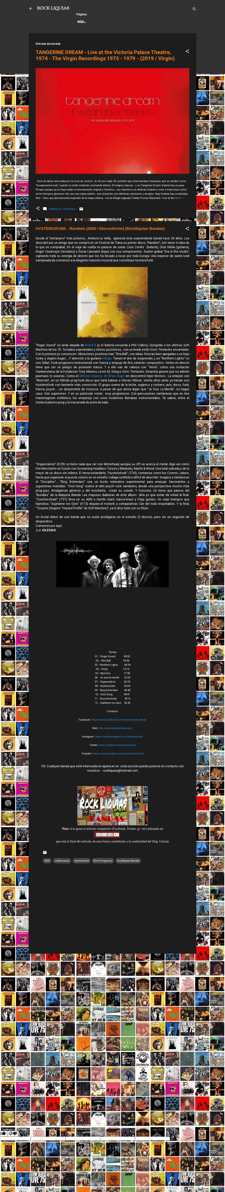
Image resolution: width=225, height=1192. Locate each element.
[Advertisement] (112, 981)
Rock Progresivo (117, 22)
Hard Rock (86, 22)
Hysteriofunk (81, 860)
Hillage (106, 358)
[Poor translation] (12, 1134)
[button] (187, 52)
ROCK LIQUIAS (53, 8)
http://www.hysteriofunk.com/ (116, 728)
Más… (142, 22)
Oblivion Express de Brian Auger (102, 376)
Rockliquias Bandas (128, 860)
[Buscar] (194, 9)
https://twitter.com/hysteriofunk (117, 745)
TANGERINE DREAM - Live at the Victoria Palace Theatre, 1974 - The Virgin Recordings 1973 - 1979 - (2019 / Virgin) (105, 55)
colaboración (62, 860)
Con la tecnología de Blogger (113, 1107)
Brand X (90, 345)
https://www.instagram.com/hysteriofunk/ (119, 736)
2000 (47, 860)
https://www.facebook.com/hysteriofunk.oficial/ (118, 719)
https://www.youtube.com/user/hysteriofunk (118, 753)
